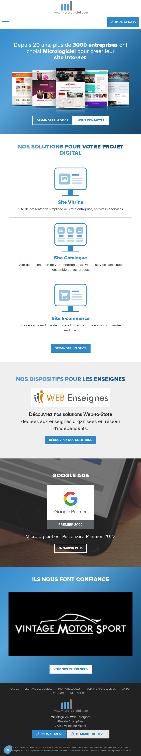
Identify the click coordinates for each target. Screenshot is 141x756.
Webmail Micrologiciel (101, 688)
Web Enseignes (79, 693)
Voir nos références (70, 669)
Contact (58, 693)
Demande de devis (88, 734)
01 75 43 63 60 (123, 22)
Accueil (14, 688)
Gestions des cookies (38, 688)
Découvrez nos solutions (70, 440)
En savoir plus (70, 548)
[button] (7, 749)
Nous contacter (91, 120)
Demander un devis (52, 120)
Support (127, 688)
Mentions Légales (69, 688)
